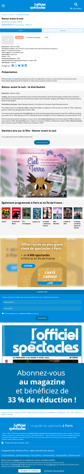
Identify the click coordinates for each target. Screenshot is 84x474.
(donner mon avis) (18, 25)
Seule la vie (36, 222)
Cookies (10, 414)
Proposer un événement (48, 412)
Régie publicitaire (33, 412)
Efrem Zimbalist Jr (52, 49)
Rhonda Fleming (40, 49)
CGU (72, 412)
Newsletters (61, 412)
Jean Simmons (20, 49)
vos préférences (51, 464)
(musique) (42, 104)
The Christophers (26, 223)
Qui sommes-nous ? (8, 412)
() (18, 97)
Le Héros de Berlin (15, 223)
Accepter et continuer (29, 471)
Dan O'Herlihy (29, 49)
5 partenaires (16, 464)
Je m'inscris (42, 318)
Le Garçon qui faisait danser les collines (77, 225)
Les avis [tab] (62, 30)
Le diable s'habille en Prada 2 (46, 224)
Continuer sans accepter (54, 471)
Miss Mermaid (56, 223)
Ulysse (4, 222)
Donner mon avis (42, 142)
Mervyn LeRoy (15, 47)
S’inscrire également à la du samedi (21, 313)
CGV (67, 412)
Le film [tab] (21, 30)
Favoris (29, 25)
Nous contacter (21, 412)
